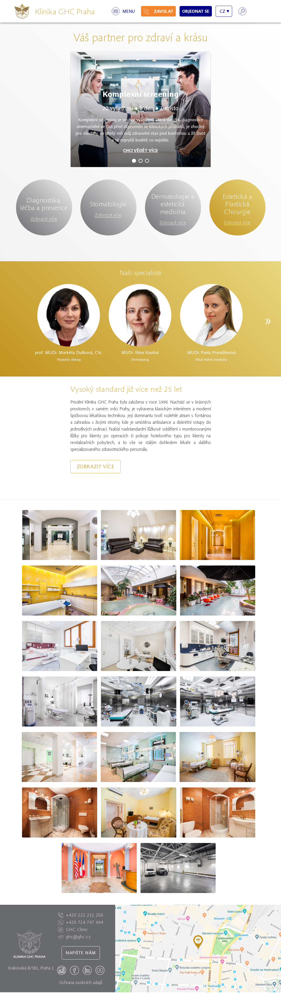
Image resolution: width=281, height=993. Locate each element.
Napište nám (81, 953)
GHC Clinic (73, 930)
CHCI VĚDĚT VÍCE (140, 150)
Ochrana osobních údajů (80, 983)
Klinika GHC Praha (65, 11)
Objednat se (195, 11)
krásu (196, 37)
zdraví (159, 37)
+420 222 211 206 (80, 916)
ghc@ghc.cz (74, 937)
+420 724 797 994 (80, 923)
